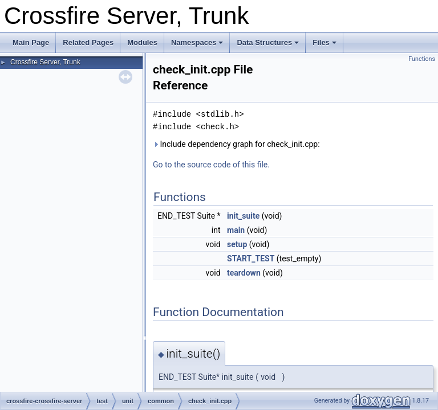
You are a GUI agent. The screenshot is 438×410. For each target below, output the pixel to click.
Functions (421, 59)
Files (324, 42)
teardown (244, 272)
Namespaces (197, 42)
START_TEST (250, 258)
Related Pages (88, 42)
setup (237, 244)
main (236, 230)
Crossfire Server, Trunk (45, 62)
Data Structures (268, 42)
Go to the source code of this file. (211, 164)
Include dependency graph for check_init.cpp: (236, 144)
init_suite (243, 215)
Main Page (31, 42)
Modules (142, 42)
